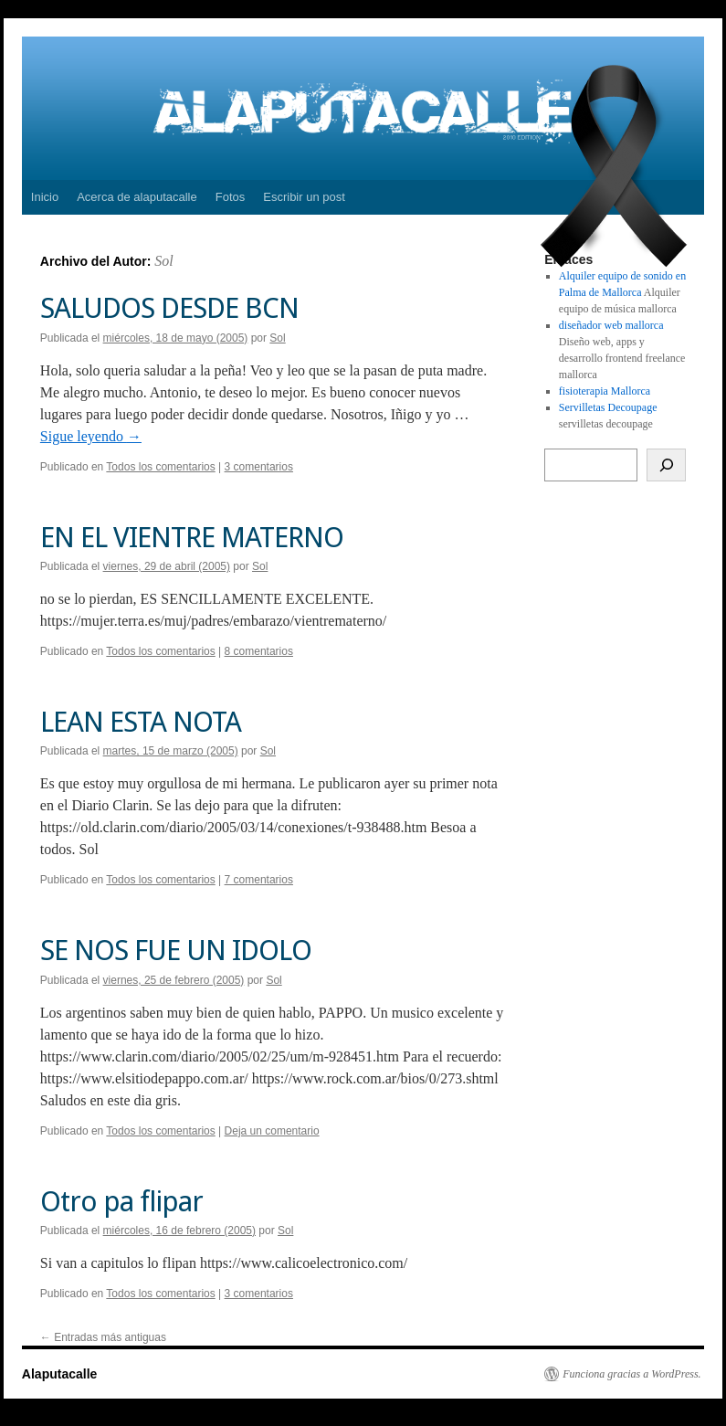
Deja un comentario (272, 1131)
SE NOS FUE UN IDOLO (175, 950)
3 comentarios (259, 466)
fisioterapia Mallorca (604, 391)
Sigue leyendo (91, 436)
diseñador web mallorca (611, 325)
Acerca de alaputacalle (137, 197)
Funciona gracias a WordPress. (631, 1374)
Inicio (44, 197)
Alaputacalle (59, 1374)
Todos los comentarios (160, 466)
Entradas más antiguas (103, 1337)
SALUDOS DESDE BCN (169, 307)
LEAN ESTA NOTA (140, 721)
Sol (163, 261)
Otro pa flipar (121, 1201)
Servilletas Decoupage (608, 407)
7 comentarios (259, 879)
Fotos (231, 197)
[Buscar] (666, 465)
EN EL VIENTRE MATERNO (191, 537)
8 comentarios (259, 651)
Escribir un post (304, 197)
